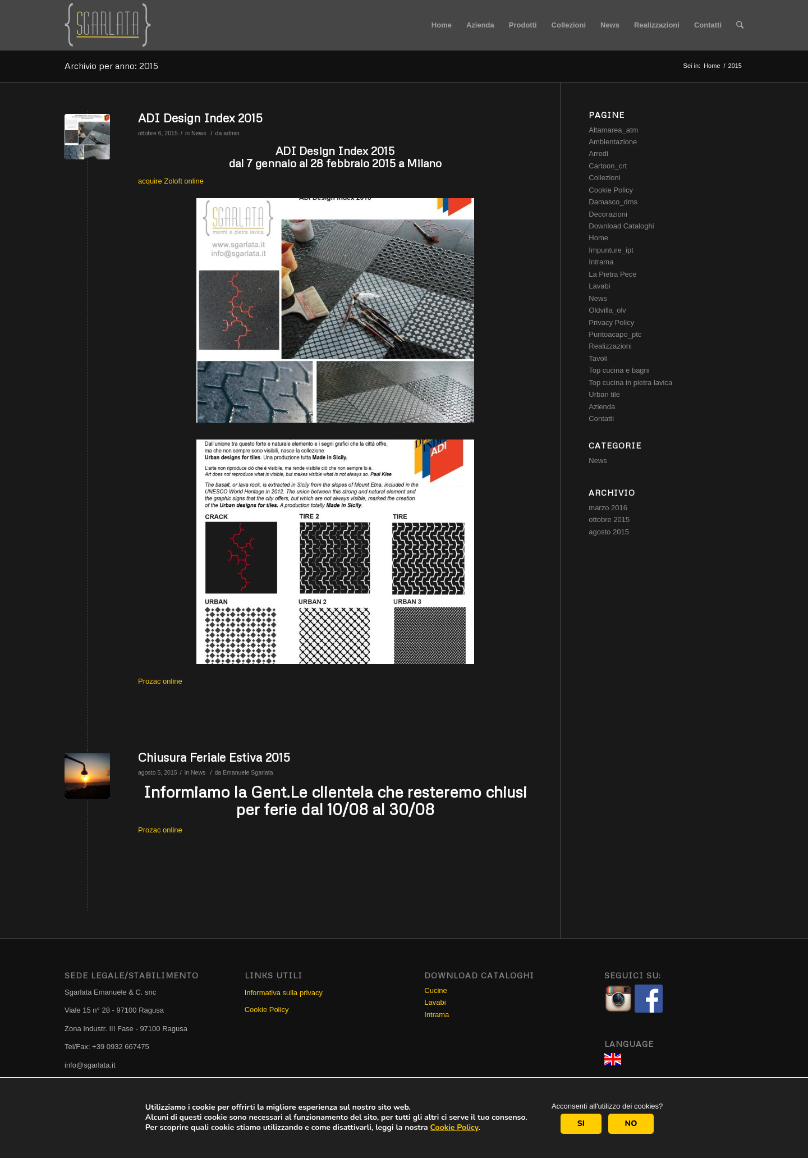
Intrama (601, 262)
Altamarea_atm (613, 130)
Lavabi (599, 286)
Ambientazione (613, 142)
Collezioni (604, 177)
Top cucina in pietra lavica (630, 382)
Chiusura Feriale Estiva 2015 (214, 757)
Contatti (601, 418)
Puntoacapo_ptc (615, 334)
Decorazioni (608, 214)
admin (231, 133)
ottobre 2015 (609, 519)
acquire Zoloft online (171, 181)
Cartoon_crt (608, 166)
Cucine (435, 990)
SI (581, 1123)
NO (631, 1123)
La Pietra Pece (612, 274)
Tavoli (598, 358)
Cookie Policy (454, 1127)
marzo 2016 (608, 508)
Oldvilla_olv (607, 310)
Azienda (602, 406)
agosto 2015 (609, 532)
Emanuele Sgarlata (248, 772)
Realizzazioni (610, 346)
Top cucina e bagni (619, 370)
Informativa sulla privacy (284, 992)
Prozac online (160, 681)
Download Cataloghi (621, 226)
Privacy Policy (611, 322)
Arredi (598, 153)
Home (712, 65)
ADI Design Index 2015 (200, 118)
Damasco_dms (613, 202)
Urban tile (604, 394)
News (198, 133)
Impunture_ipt (611, 250)
